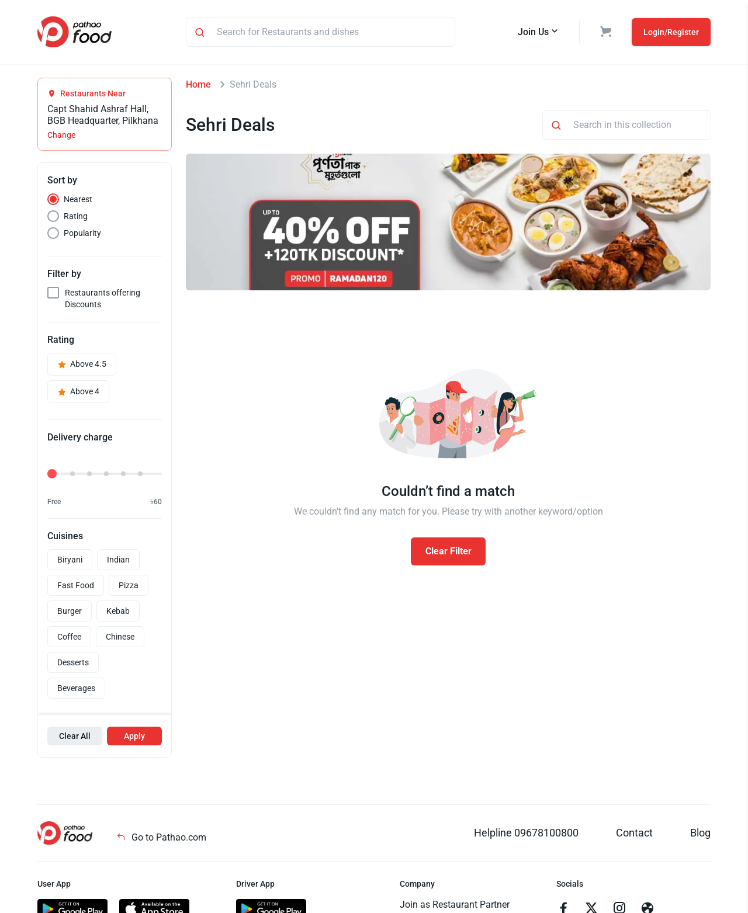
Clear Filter (448, 551)
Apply (134, 736)
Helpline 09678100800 (526, 833)
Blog (700, 833)
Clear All (75, 736)
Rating (76, 216)
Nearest (78, 199)
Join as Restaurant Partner (455, 904)
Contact (634, 833)
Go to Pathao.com (161, 837)
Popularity (82, 233)
